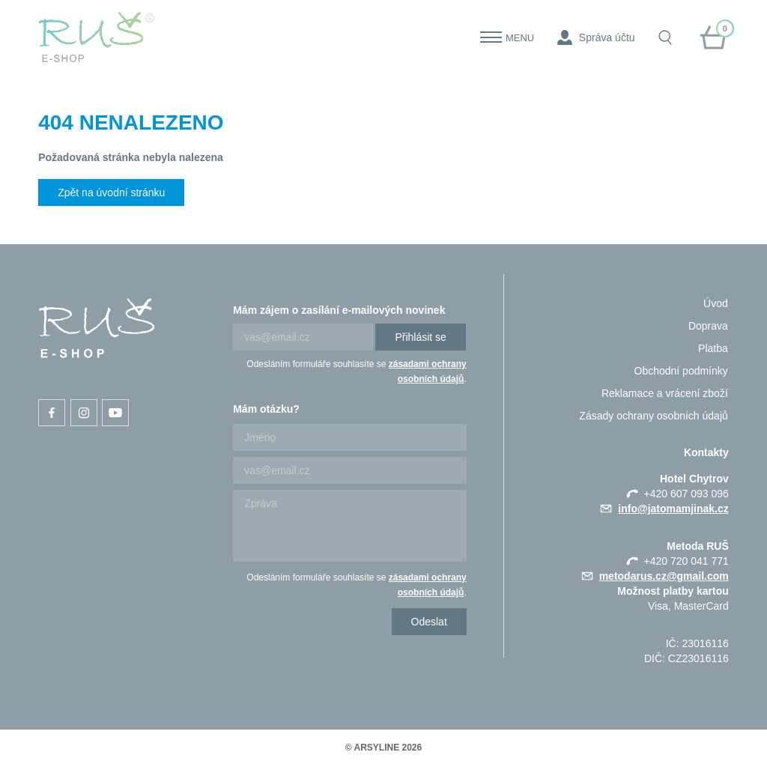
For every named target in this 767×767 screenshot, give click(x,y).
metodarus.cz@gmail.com (664, 576)
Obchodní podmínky (681, 371)
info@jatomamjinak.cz (673, 509)
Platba (713, 348)
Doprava (708, 326)
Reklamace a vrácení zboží (664, 393)
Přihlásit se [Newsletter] (420, 337)
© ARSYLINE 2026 (383, 747)
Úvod (715, 303)
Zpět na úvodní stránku (111, 192)
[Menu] (491, 37)
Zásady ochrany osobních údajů (653, 416)
